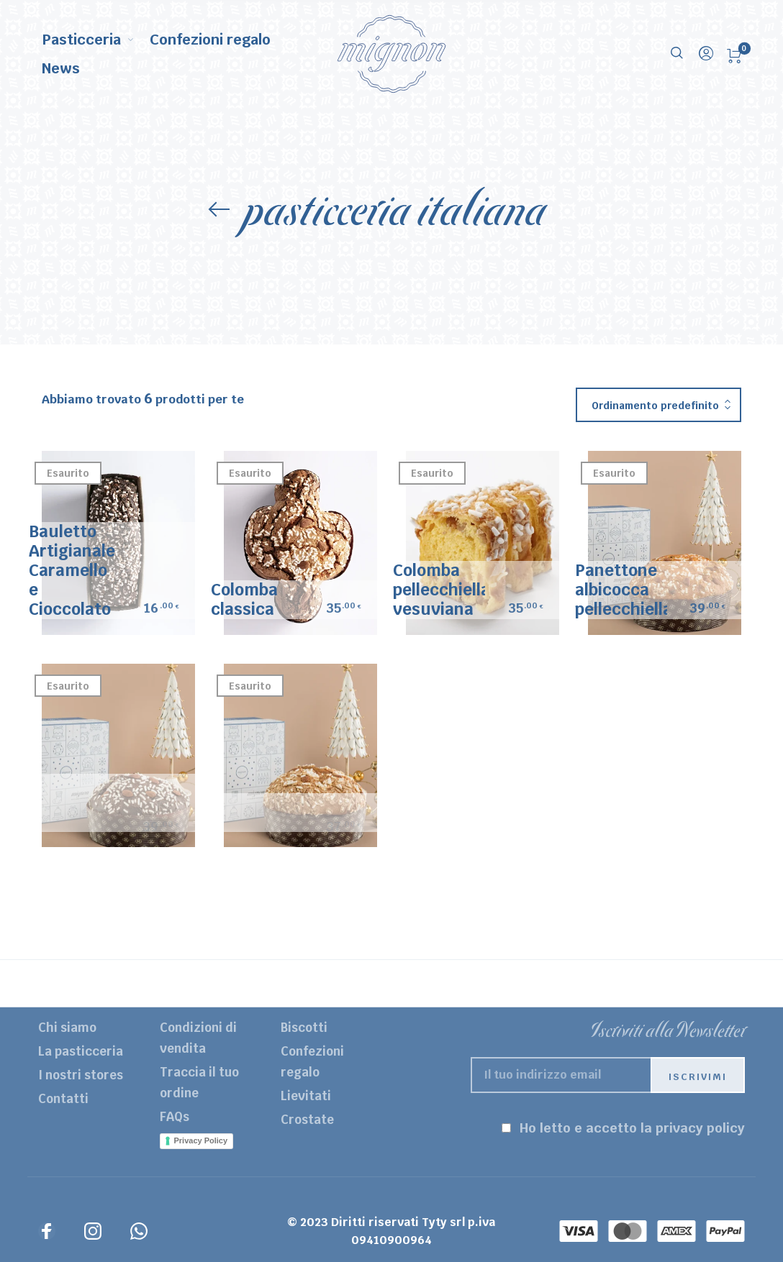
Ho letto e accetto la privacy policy (632, 1128)
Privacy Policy (201, 1140)
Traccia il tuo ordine (199, 1082)
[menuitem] (96, 39)
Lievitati (306, 1096)
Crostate (307, 1120)
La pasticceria (80, 1051)
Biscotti (304, 1027)
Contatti (63, 1099)
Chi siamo (67, 1027)
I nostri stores (80, 1075)
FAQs (174, 1117)
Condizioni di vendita (198, 1038)
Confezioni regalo (312, 1061)
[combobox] (658, 405)
